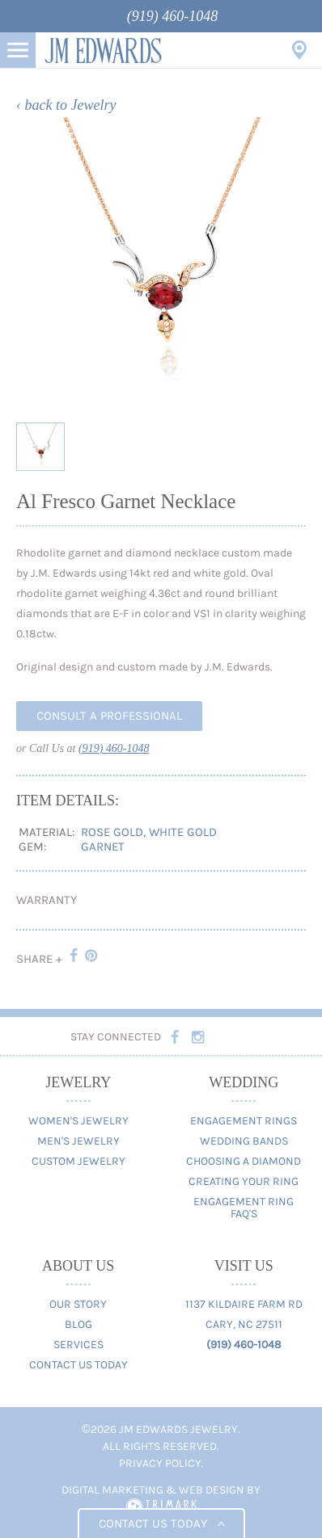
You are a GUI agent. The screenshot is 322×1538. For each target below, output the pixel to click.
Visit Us (299, 50)
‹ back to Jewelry (66, 105)
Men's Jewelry (78, 1141)
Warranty (46, 900)
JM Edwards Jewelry (103, 50)
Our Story (78, 1304)
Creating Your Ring (244, 1181)
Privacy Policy (160, 1463)
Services (78, 1344)
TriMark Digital (161, 1506)
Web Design (211, 1490)
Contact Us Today (78, 1365)
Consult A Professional (109, 715)
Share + (39, 959)
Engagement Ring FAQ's (243, 1208)
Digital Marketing (112, 1490)
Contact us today (161, 1523)
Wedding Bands (244, 1141)
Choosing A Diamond (243, 1161)
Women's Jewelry (78, 1121)
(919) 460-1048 (172, 16)
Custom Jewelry (78, 1161)
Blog (78, 1324)
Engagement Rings (243, 1121)
